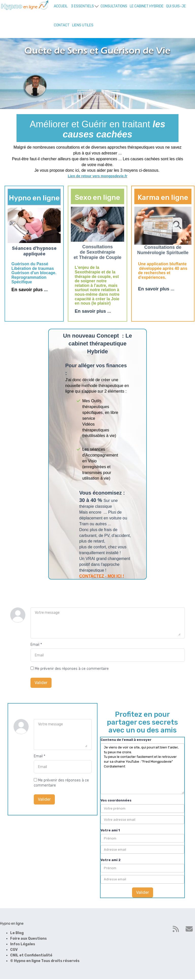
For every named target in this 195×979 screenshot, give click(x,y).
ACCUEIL (61, 6)
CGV (14, 950)
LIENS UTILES (82, 25)
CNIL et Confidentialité (31, 955)
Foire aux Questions (28, 938)
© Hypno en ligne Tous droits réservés (44, 961)
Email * (36, 644)
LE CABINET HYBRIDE (147, 6)
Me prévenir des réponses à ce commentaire (69, 669)
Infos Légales (22, 944)
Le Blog (17, 933)
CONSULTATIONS (114, 6)
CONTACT (62, 25)
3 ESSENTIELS (85, 6)
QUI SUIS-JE (176, 6)
